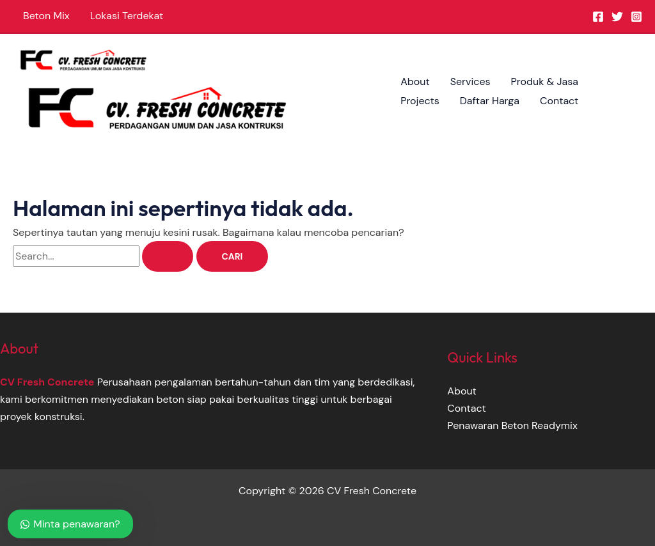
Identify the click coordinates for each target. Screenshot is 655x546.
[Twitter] (617, 16)
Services (470, 81)
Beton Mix (46, 15)
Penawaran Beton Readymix (512, 425)
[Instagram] (636, 16)
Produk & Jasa (544, 81)
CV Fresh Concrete (47, 382)
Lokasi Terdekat (127, 15)
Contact (559, 100)
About (415, 81)
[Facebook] (598, 16)
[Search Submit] (167, 256)
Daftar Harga (489, 100)
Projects (419, 100)
